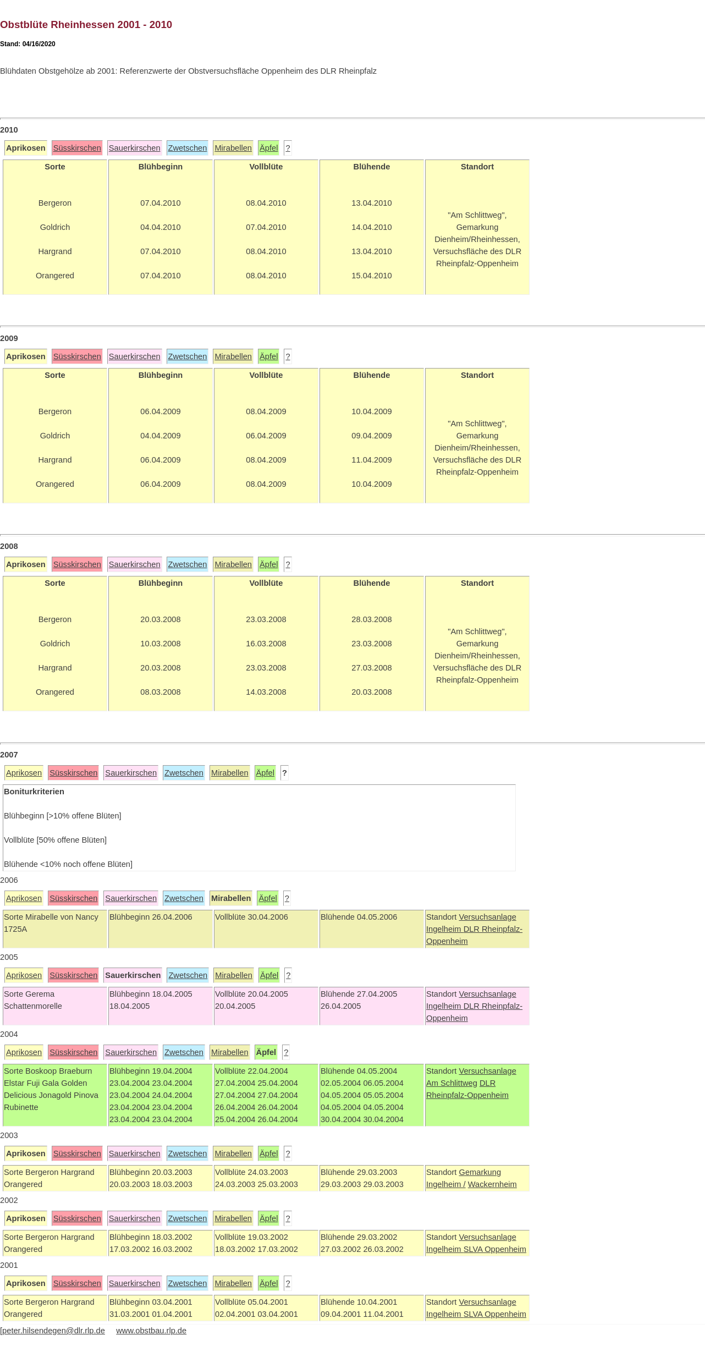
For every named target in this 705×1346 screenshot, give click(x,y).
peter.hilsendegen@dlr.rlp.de (53, 1330)
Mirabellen (233, 148)
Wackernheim (492, 1184)
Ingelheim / (446, 1184)
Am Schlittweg (451, 1083)
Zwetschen (187, 148)
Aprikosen (24, 772)
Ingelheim (445, 929)
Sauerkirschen (135, 148)
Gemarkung (480, 1172)
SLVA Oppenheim (495, 1249)
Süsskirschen (77, 148)
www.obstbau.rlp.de (151, 1330)
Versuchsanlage (487, 917)
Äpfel (269, 148)
